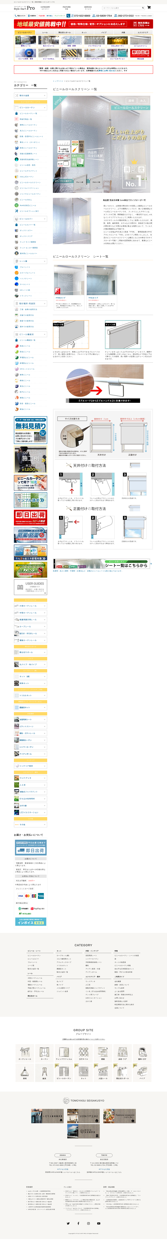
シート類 (31, 965)
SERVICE (88, 8)
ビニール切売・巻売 (24, 165)
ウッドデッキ (90, 981)
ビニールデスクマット (25, 171)
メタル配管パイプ (63, 988)
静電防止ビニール (24, 363)
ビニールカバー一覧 (24, 224)
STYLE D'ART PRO (80, 1234)
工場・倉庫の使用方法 (25, 309)
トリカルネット (62, 965)
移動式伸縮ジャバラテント (95, 988)
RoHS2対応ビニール (25, 205)
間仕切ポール (32, 996)
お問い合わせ (119, 998)
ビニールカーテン (25, 32)
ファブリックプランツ (73, 1210)
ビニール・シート (34, 951)
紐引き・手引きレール (36, 991)
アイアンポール (91, 972)
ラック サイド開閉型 (25, 242)
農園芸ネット (61, 969)
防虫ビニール (22, 351)
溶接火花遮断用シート (25, 153)
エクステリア (143, 32)
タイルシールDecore (118, 1193)
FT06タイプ (61, 298)
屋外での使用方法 (24, 326)
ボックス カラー (23, 230)
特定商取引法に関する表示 (124, 1004)
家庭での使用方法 (24, 321)
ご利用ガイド (119, 977)
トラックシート (23, 295)
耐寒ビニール (22, 374)
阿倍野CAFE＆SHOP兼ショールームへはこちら (62, 1172)
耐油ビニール (22, 409)
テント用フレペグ (92, 994)
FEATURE (66, 8)
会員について (119, 1008)
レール (45, 32)
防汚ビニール (22, 392)
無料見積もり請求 (121, 1001)
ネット (84, 32)
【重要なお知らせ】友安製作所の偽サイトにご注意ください (83, 1039)
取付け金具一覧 (33, 969)
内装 (123, 32)
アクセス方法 (63, 1169)
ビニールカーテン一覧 (25, 113)
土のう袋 (89, 1001)
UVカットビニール (24, 369)
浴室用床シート (91, 955)
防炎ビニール (22, 346)
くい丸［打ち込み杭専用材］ (96, 991)
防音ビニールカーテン (25, 148)
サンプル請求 (119, 988)
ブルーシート (22, 267)
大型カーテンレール (35, 978)
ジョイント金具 (62, 991)
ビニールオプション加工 (26, 211)
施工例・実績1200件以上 (124, 994)
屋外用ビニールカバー (25, 253)
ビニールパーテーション (26, 188)
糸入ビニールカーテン (25, 130)
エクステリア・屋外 (93, 977)
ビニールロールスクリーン (27, 182)
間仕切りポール (65, 32)
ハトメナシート (23, 278)
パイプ (103, 32)
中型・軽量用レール (35, 981)
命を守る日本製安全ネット (124, 969)
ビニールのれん (23, 199)
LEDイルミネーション (94, 998)
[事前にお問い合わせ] (106, 71)
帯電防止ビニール (24, 357)
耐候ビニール (22, 380)
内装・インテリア (92, 951)
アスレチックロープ (64, 962)
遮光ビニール (22, 386)
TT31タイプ (93, 298)
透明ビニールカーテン (25, 125)
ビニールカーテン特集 (123, 965)
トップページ (58, 81)
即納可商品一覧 (23, 119)
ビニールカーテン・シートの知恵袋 (127, 957)
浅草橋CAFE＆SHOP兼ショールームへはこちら (104, 1172)
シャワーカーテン (92, 959)
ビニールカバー (33, 959)
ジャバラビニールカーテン (27, 194)
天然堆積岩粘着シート (94, 962)
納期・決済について (122, 985)
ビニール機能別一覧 (24, 340)
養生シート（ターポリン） (27, 142)
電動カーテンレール (35, 985)
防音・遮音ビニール (24, 403)
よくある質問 (119, 991)
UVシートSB (22, 290)
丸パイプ (60, 981)
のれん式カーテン (24, 176)
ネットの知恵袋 (120, 962)
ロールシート (22, 284)
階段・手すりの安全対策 (123, 972)
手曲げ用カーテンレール (37, 988)
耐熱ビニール (22, 397)
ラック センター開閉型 (26, 247)
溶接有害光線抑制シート (26, 159)
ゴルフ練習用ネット (64, 959)
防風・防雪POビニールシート (28, 136)
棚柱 (87, 965)
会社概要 (118, 981)
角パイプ (60, 985)
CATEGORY (45, 8)
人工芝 (88, 985)
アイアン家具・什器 (93, 969)
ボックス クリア (23, 236)
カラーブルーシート (24, 273)
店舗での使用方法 (24, 315)
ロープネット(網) (63, 955)
